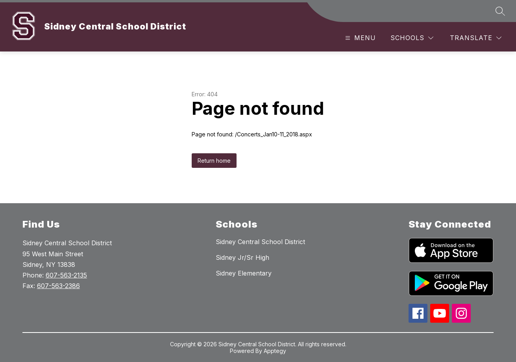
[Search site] (500, 11)
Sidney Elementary (244, 273)
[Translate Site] (475, 38)
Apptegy (275, 350)
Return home (214, 160)
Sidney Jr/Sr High (242, 257)
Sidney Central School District (260, 242)
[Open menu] (359, 38)
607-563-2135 (66, 275)
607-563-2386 (58, 286)
